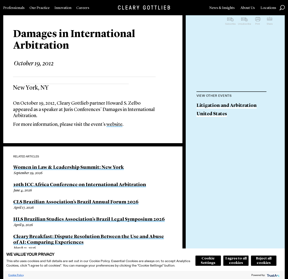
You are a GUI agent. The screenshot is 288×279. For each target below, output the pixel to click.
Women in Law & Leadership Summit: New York (68, 167)
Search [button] (282, 7)
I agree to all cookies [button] (236, 261)
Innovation (63, 8)
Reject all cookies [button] (264, 261)
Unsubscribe (244, 23)
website (114, 124)
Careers (82, 8)
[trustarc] (272, 275)
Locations (268, 8)
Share (270, 23)
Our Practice (39, 8)
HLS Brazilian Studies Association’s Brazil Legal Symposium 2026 (89, 219)
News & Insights (222, 8)
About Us (247, 8)
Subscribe (230, 23)
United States (211, 114)
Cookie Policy (16, 275)
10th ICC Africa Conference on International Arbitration (79, 184)
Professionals (14, 8)
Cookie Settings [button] (208, 261)
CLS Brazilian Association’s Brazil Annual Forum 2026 (76, 202)
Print (257, 23)
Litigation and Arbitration (226, 105)
